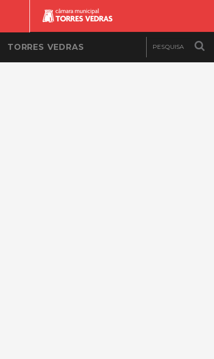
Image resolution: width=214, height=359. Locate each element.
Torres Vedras (45, 47)
